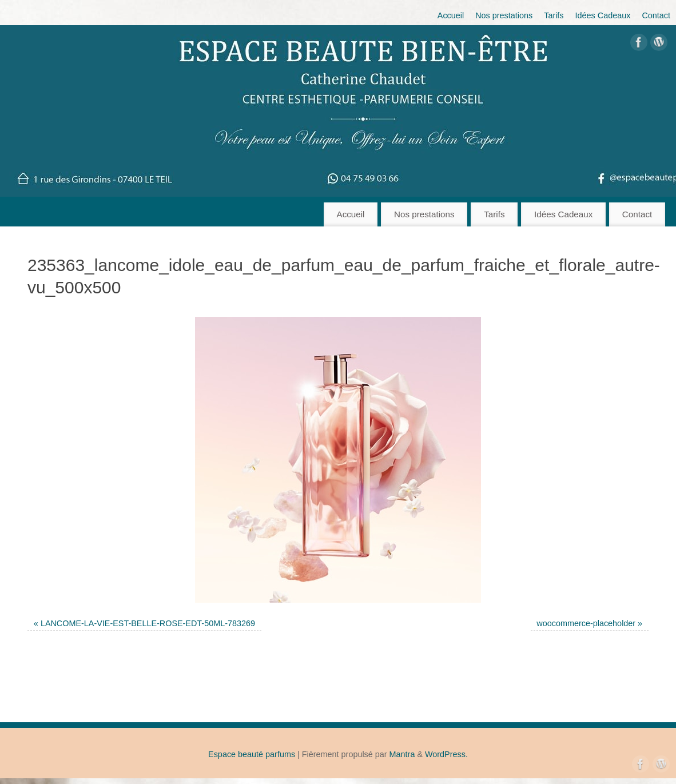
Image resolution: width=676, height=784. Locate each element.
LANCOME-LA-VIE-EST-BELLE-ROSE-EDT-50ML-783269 (148, 623)
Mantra (402, 754)
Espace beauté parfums (251, 754)
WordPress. (446, 754)
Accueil (451, 15)
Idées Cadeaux (603, 15)
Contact (656, 15)
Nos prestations (503, 15)
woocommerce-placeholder (585, 623)
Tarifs (553, 15)
